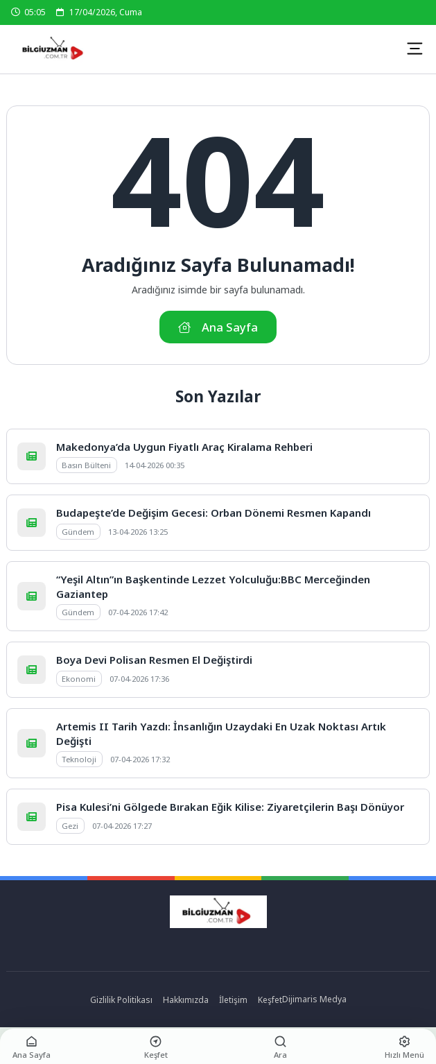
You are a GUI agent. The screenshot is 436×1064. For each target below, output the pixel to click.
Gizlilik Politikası (121, 1000)
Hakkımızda (186, 1000)
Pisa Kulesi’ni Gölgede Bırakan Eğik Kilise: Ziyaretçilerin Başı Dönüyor (230, 807)
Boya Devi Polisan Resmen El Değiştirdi (154, 660)
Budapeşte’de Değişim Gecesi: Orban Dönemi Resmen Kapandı (213, 513)
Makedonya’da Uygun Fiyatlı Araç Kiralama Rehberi (184, 447)
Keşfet (270, 1000)
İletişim (233, 1000)
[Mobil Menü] (414, 48)
